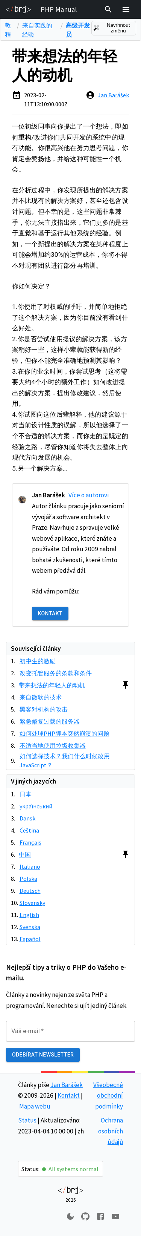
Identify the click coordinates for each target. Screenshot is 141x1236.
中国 (25, 854)
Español (30, 939)
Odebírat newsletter (43, 1055)
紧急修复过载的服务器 (50, 721)
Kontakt (50, 614)
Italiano (30, 866)
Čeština (29, 830)
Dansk (27, 818)
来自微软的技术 (41, 697)
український (36, 806)
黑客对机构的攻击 (44, 709)
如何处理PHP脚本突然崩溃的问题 (64, 733)
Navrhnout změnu (114, 28)
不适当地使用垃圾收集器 (53, 745)
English (29, 915)
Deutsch (30, 890)
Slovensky (32, 902)
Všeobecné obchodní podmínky (108, 1095)
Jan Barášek (113, 95)
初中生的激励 (38, 661)
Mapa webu (34, 1106)
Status (27, 1120)
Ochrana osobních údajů (110, 1131)
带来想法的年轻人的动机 (52, 685)
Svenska (30, 927)
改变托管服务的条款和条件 (56, 673)
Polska (28, 878)
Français (30, 842)
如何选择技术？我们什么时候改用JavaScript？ (65, 760)
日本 (26, 794)
